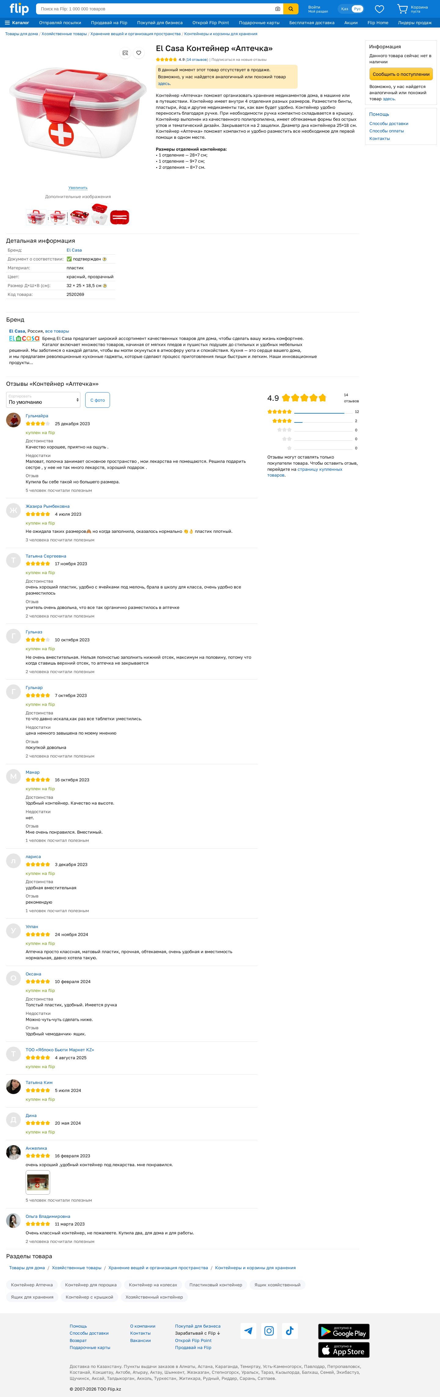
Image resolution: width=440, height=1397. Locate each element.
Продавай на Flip (109, 22)
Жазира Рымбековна (48, 506)
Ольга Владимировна (48, 1216)
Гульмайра (37, 415)
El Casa (74, 249)
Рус (357, 8)
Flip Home (378, 22)
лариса (33, 856)
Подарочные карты (259, 22)
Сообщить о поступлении (401, 74)
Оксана (33, 973)
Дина (31, 1115)
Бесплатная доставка (312, 22)
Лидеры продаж (415, 22)
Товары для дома (21, 33)
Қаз (344, 8)
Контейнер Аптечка (32, 1284)
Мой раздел (318, 11)
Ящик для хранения (32, 1296)
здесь (164, 83)
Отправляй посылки (60, 22)
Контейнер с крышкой (89, 1296)
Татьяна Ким (39, 1082)
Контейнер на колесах (153, 1284)
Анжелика (36, 1148)
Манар (33, 772)
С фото (97, 400)
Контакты (379, 138)
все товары (57, 331)
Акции (351, 22)
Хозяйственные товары (64, 33)
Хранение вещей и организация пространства (135, 33)
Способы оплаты (386, 130)
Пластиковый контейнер (215, 1284)
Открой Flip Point (211, 22)
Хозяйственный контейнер (154, 1296)
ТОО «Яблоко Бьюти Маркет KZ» (60, 1049)
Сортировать (20, 396)
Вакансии (140, 1340)
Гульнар (34, 687)
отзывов (197, 59)
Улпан (32, 926)
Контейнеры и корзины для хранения (220, 33)
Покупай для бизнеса (160, 22)
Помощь (78, 1326)
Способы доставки (389, 123)
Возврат (78, 1340)
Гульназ (34, 631)
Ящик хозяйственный (278, 1284)
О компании (143, 1326)
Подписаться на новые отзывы (239, 59)
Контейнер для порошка (91, 1284)
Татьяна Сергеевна (46, 555)
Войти (314, 7)
